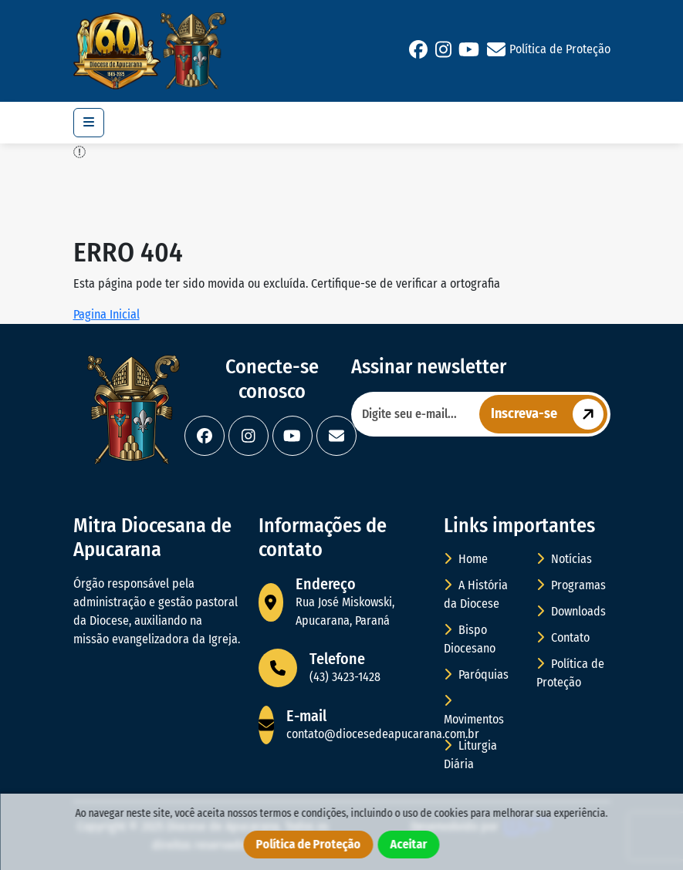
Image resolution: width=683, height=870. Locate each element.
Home (466, 558)
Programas (571, 585)
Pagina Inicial (106, 314)
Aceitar (409, 844)
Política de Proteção (559, 49)
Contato (563, 637)
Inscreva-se (549, 414)
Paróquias (476, 674)
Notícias (564, 558)
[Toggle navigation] (88, 122)
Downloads (571, 611)
